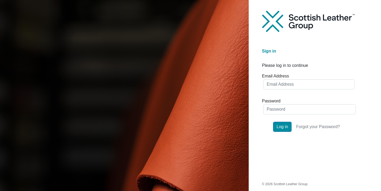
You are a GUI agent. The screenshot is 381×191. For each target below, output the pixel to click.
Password (271, 101)
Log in (282, 126)
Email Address (275, 76)
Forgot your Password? (318, 126)
